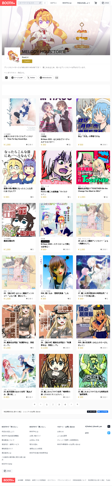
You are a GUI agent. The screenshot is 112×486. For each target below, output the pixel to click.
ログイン (53, 3)
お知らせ (60, 432)
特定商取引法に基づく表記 (96, 481)
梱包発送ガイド (7, 449)
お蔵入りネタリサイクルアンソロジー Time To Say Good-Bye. (18, 138)
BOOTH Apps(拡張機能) (10, 436)
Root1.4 (25, 57)
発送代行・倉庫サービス (10, 445)
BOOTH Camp (7, 465)
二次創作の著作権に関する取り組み (13, 459)
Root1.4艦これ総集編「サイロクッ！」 (54, 193)
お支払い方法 (34, 441)
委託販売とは (6, 454)
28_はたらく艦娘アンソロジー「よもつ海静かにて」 (92, 242)
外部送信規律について (79, 481)
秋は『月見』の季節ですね (89, 137)
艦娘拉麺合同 (9, 241)
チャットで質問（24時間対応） (68, 441)
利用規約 (27, 481)
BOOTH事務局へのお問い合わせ (68, 445)
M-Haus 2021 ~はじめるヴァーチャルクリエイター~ (55, 141)
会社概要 (20, 481)
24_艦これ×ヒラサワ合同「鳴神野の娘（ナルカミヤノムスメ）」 (55, 394)
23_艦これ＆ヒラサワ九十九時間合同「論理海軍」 (92, 394)
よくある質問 (62, 436)
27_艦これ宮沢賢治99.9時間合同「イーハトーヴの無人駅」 (93, 295)
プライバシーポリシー (64, 481)
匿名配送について (8, 441)
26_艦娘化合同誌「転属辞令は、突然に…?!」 (18, 344)
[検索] (40, 3)
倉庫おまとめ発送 (36, 449)
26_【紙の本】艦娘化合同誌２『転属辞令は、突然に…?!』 (55, 344)
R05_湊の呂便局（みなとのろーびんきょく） (93, 344)
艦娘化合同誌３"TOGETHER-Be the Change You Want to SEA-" (93, 190)
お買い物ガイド (35, 436)
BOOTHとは (67, 3)
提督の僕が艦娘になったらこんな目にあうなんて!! (18, 190)
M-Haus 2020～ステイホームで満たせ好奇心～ (55, 246)
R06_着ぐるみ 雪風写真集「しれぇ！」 (55, 295)
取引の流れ (34, 445)
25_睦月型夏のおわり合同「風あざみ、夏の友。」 (18, 394)
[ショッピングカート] (96, 3)
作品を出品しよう (83, 3)
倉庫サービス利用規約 (39, 481)
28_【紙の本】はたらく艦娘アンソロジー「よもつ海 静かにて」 (18, 295)
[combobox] (30, 3)
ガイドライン (52, 481)
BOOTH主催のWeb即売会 (39, 454)
